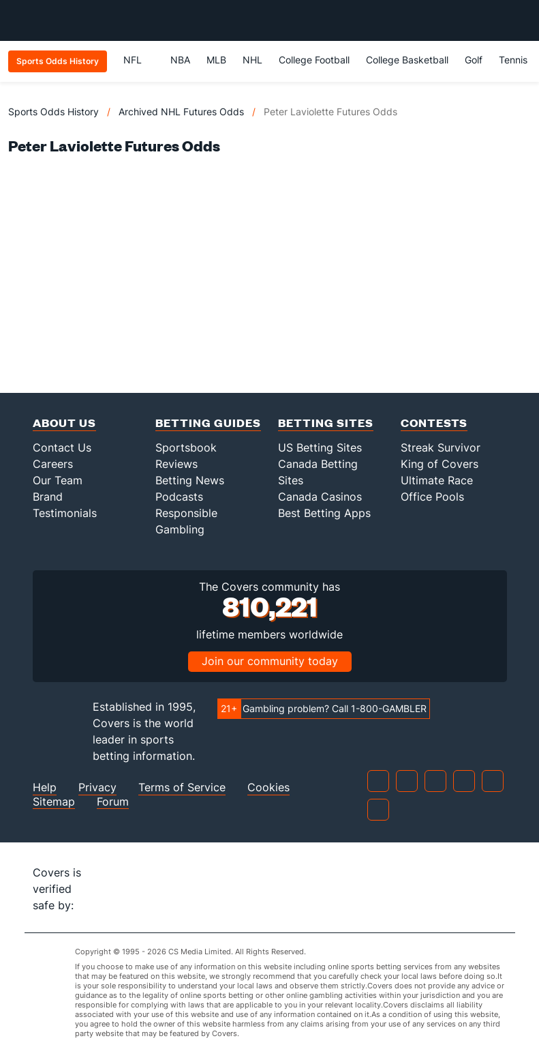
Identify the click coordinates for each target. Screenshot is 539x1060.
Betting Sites (325, 422)
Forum (113, 801)
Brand (48, 496)
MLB (216, 59)
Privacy (97, 787)
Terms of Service (182, 787)
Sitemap (54, 801)
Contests (434, 422)
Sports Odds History (53, 111)
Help (45, 787)
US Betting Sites (320, 447)
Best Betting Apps (324, 513)
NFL (138, 59)
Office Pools (432, 496)
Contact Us (62, 447)
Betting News (189, 480)
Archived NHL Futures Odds (181, 111)
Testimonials (65, 513)
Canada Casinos (320, 496)
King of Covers (439, 464)
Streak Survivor (440, 447)
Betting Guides (208, 422)
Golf (473, 59)
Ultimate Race (437, 480)
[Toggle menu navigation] (521, 20)
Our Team (57, 480)
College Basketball (407, 59)
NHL (252, 59)
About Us (64, 422)
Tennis (513, 59)
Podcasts (179, 496)
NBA (180, 59)
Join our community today (270, 661)
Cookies (268, 787)
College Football (314, 59)
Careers (53, 464)
